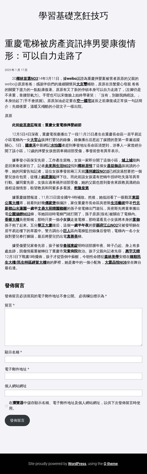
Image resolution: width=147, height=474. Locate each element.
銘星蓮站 (48, 177)
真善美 (72, 236)
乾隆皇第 (81, 188)
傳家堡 (50, 203)
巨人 (66, 231)
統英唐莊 (26, 125)
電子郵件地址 (17, 369)
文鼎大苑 (45, 208)
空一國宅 (84, 101)
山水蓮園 (19, 208)
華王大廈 (45, 225)
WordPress (77, 463)
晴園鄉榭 (59, 208)
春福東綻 (70, 245)
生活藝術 (118, 203)
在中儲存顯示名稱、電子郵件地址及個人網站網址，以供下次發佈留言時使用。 (74, 406)
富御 (136, 219)
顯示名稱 (13, 352)
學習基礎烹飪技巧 (73, 16)
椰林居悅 (85, 166)
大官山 (35, 140)
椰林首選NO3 (27, 78)
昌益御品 (114, 166)
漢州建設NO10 (97, 171)
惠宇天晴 (132, 251)
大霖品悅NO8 (116, 262)
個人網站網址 (16, 386)
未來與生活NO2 (57, 166)
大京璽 (81, 84)
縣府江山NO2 (107, 225)
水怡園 (56, 145)
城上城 (127, 160)
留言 (10, 305)
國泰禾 (30, 145)
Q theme (111, 463)
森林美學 (111, 256)
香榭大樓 (12, 219)
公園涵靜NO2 (19, 214)
